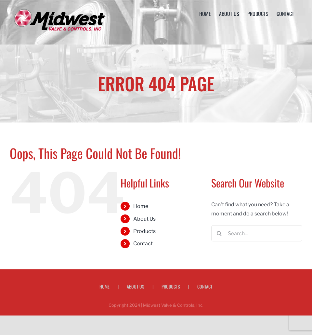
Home (140, 206)
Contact (143, 243)
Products (144, 231)
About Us (144, 219)
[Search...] (256, 233)
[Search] (219, 233)
